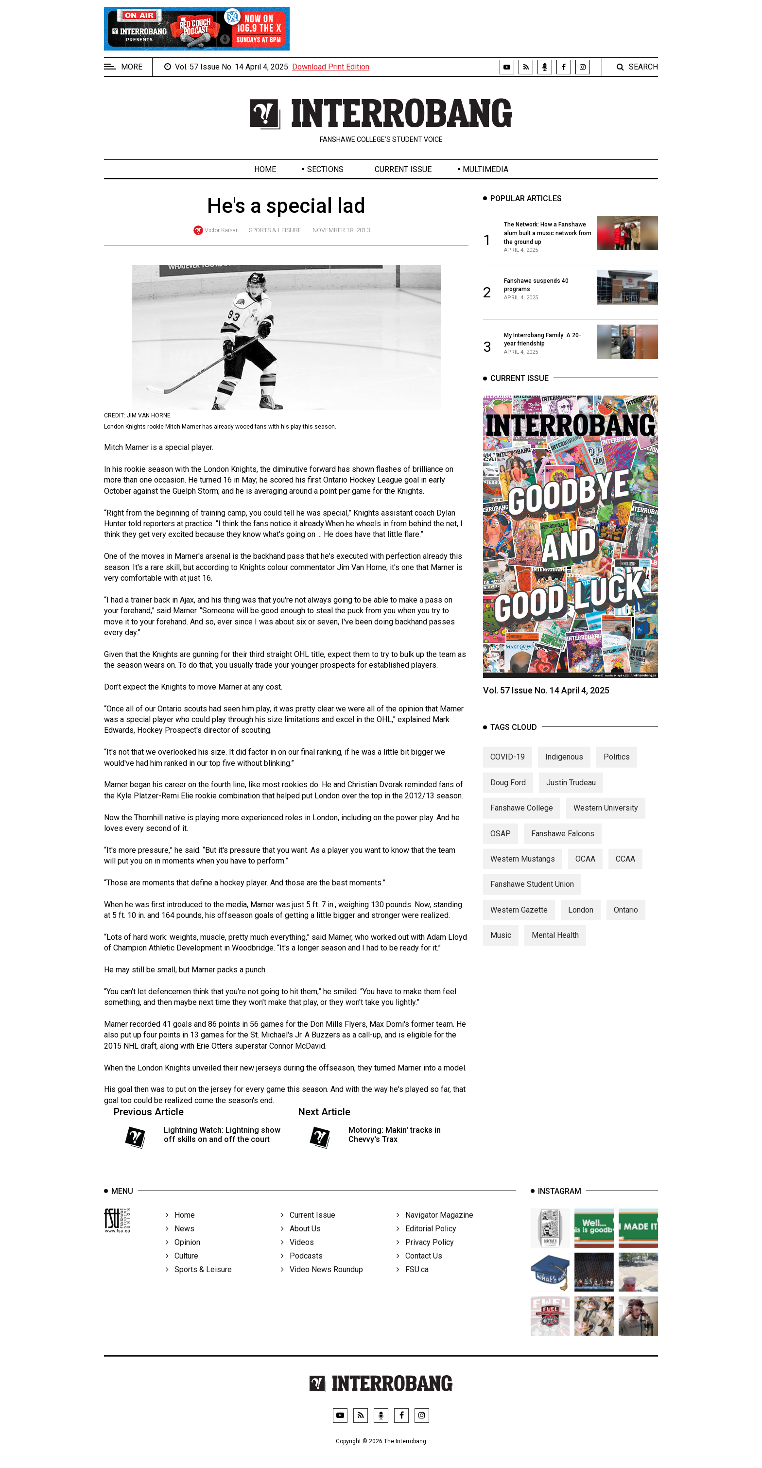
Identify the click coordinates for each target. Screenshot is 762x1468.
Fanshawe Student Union (532, 893)
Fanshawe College (521, 817)
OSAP (500, 842)
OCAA (585, 867)
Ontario (626, 918)
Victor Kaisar (221, 230)
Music (500, 944)
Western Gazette (519, 918)
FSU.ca (413, 1282)
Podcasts (302, 1268)
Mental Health (555, 944)
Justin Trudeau (571, 791)
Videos (297, 1255)
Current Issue (403, 169)
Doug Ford (508, 791)
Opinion (183, 1255)
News (180, 1241)
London (580, 918)
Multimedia (485, 169)
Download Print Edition (330, 66)
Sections (325, 169)
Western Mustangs (522, 867)
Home (265, 169)
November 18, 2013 (341, 230)
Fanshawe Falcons (562, 842)
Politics (617, 766)
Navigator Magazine (435, 1227)
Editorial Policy (426, 1241)
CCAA (625, 867)
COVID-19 (507, 766)
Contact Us (419, 1268)
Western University (605, 817)
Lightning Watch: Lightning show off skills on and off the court (222, 1134)
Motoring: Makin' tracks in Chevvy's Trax (394, 1134)
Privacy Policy (425, 1255)
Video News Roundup (322, 1282)
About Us (301, 1241)
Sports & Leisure (275, 230)
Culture (182, 1268)
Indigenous (564, 766)
